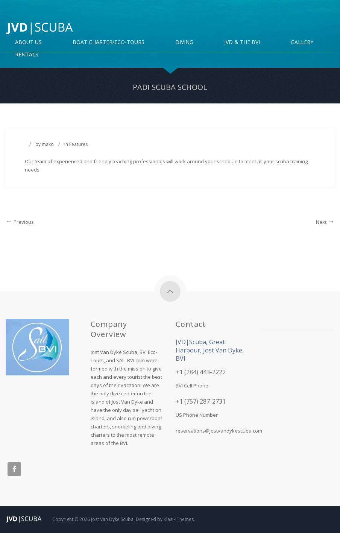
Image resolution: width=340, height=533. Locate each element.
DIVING (184, 42)
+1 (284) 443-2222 (201, 372)
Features (78, 144)
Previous (20, 222)
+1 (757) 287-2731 (201, 401)
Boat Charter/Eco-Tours (108, 42)
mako (48, 144)
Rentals (26, 55)
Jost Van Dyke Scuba (112, 519)
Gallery (302, 42)
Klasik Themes (179, 519)
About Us (28, 42)
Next (325, 222)
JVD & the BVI (242, 42)
